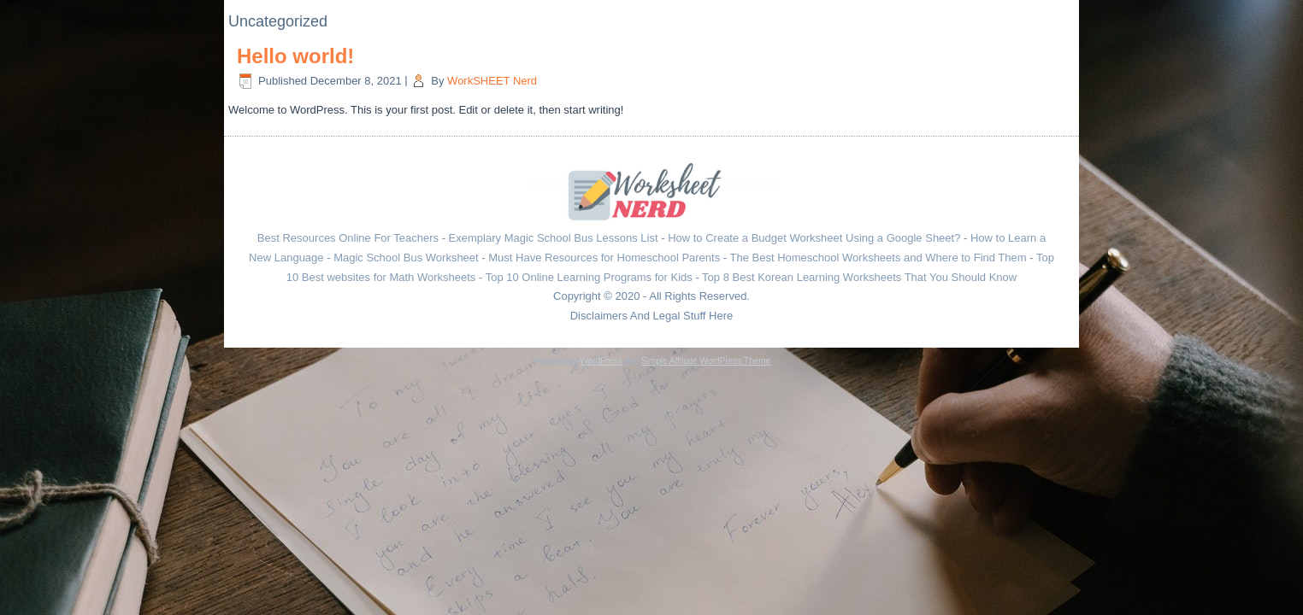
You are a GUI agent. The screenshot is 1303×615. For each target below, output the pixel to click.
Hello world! (295, 55)
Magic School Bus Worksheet (406, 257)
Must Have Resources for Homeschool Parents (604, 257)
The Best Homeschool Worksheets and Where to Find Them (878, 257)
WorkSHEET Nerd (492, 80)
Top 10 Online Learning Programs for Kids (589, 277)
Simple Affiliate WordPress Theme (705, 361)
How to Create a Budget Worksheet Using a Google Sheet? (814, 237)
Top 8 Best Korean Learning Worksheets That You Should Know (859, 277)
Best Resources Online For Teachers (348, 237)
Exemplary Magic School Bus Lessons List (553, 237)
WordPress (601, 361)
